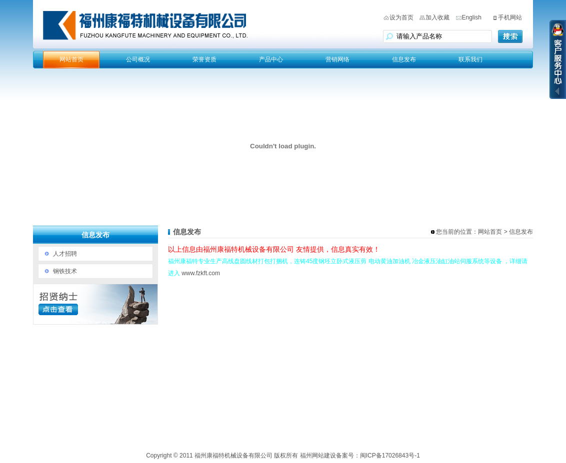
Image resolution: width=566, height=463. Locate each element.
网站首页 (72, 59)
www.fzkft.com (201, 273)
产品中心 (271, 59)
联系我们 (470, 59)
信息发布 (404, 59)
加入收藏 (438, 17)
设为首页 (402, 17)
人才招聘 (65, 253)
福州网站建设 (318, 455)
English (472, 17)
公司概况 (138, 59)
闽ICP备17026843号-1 (390, 455)
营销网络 (338, 59)
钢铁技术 (65, 271)
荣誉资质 (204, 59)
